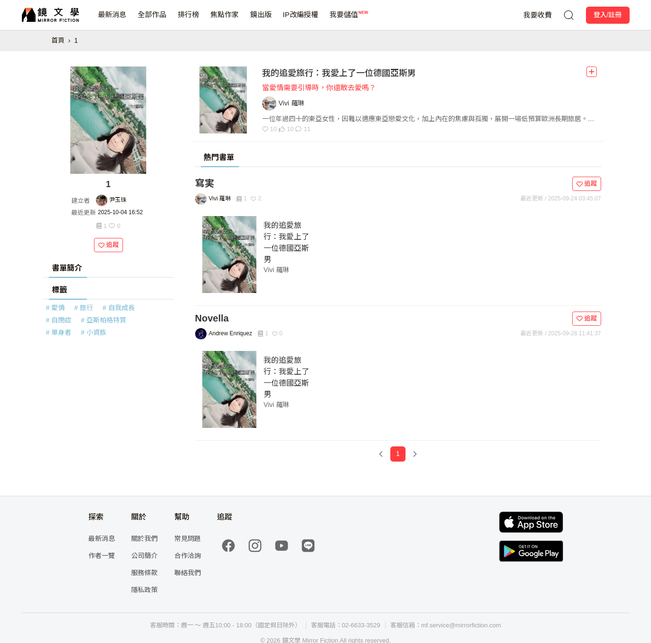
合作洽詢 (187, 555)
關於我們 (144, 538)
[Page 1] (398, 454)
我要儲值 (344, 20)
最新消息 (112, 20)
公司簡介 (144, 555)
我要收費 (537, 15)
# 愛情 (55, 308)
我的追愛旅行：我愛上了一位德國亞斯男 (339, 73)
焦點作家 (224, 20)
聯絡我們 (187, 573)
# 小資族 (93, 332)
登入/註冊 (608, 15)
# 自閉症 (59, 320)
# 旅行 (83, 308)
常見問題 (187, 538)
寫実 (204, 183)
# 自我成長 (119, 308)
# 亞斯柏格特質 (103, 320)
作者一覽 (101, 555)
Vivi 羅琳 (276, 270)
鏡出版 (261, 20)
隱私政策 (144, 590)
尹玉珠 (117, 200)
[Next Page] (415, 454)
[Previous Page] (380, 454)
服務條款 (144, 573)
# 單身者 (59, 332)
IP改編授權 (300, 20)
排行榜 (188, 20)
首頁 (58, 40)
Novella (212, 318)
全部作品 (152, 20)
